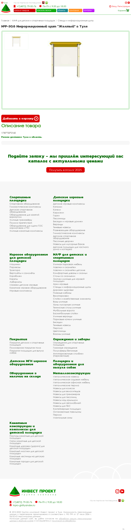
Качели (57, 210)
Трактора (15, 270)
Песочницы (59, 218)
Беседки (57, 322)
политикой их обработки (64, 521)
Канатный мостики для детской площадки (27, 452)
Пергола (57, 328)
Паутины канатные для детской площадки (26, 437)
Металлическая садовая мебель (71, 379)
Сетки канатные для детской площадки (25, 442)
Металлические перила (66, 385)
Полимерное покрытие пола (25, 348)
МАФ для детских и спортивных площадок (33, 20)
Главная (5, 20)
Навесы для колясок (64, 388)
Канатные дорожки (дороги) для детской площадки (27, 447)
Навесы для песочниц (65, 397)
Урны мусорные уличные (66, 304)
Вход (114, 6)
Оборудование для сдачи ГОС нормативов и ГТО (26, 227)
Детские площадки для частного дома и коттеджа (71, 248)
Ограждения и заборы (71, 339)
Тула (5, 3)
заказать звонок (44, 10)
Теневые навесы (62, 227)
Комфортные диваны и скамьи (70, 273)
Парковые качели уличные (67, 319)
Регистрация (124, 6)
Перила (57, 415)
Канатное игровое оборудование (28, 288)
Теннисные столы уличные (67, 307)
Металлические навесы (66, 376)
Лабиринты (16, 282)
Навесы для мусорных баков (68, 244)
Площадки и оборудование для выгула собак (68, 364)
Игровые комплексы (21, 291)
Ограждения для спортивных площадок (68, 344)
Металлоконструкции (71, 373)
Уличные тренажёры (21, 220)
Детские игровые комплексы (69, 204)
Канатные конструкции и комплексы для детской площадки (26, 427)
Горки (56, 215)
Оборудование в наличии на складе (25, 374)
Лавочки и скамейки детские (69, 270)
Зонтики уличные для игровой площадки (68, 280)
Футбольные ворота (64, 310)
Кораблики (16, 276)
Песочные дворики (63, 241)
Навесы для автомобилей (67, 403)
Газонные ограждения (65, 348)
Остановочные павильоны (67, 412)
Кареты (14, 279)
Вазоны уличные (61, 334)
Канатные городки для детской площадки (26, 462)
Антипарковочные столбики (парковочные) (68, 354)
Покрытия (18, 339)
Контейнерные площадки (67, 409)
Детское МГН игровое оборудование (28, 362)
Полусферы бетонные (65, 351)
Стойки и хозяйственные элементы (72, 299)
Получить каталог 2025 (65, 170)
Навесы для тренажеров (66, 394)
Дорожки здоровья (63, 290)
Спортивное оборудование (25, 204)
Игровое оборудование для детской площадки (29, 257)
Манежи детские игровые (24, 285)
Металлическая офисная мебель (71, 382)
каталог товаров (21, 10)
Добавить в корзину (20, 118)
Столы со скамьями (64, 276)
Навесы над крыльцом (65, 400)
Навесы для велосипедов (66, 391)
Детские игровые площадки (68, 199)
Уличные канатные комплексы (26, 231)
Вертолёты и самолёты (22, 273)
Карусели (58, 212)
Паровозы (15, 267)
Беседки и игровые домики (68, 221)
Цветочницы (59, 331)
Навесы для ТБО (61, 406)
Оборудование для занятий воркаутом (24, 216)
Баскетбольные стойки (65, 313)
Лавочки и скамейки (64, 267)
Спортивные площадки (20, 199)
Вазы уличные (60, 302)
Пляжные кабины (62, 293)
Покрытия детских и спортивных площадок (27, 344)
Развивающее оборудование (69, 230)
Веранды (58, 224)
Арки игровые (60, 284)
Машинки (15, 264)
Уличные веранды (62, 316)
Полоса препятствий (21, 223)
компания (74, 10)
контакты (88, 10)
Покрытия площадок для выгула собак (27, 352)
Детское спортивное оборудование (21, 211)
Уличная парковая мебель (67, 264)
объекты (61, 10)
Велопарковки (61, 296)
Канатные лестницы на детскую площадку (27, 457)
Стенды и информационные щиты (76, 20)
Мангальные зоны (62, 418)
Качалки (57, 207)
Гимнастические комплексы (25, 207)
